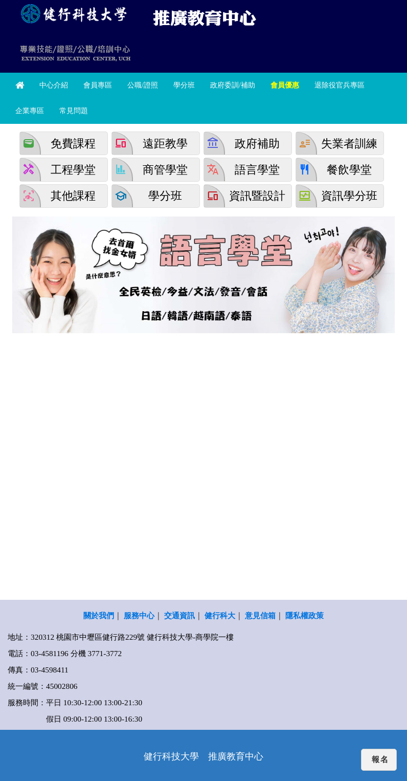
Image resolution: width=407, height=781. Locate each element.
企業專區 (29, 111)
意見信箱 (260, 615)
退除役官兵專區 (339, 85)
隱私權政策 (304, 615)
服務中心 (139, 615)
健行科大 (220, 615)
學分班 (184, 85)
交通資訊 (179, 615)
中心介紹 (53, 85)
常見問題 (73, 111)
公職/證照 (142, 85)
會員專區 (97, 85)
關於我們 (98, 615)
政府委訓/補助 (232, 85)
